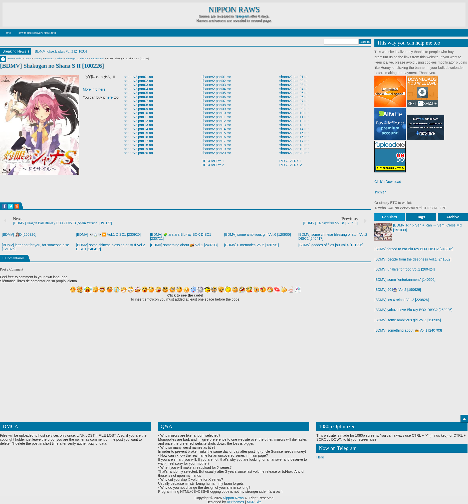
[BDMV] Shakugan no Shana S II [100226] (52, 65)
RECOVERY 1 (213, 161)
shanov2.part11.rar (138, 117)
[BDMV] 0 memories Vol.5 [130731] (251, 245)
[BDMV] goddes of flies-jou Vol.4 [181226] (330, 245)
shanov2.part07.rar (138, 101)
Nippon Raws (234, 9)
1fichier (380, 192)
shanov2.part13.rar (138, 125)
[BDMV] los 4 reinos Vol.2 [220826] (401, 300)
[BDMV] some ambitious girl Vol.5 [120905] (407, 320)
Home (7, 32)
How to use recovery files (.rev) (37, 32)
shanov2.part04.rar (138, 89)
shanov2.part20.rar (138, 153)
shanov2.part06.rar (138, 97)
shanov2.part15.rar (138, 133)
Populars (389, 217)
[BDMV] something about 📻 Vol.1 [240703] (184, 245)
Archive (452, 217)
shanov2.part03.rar (138, 85)
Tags (421, 217)
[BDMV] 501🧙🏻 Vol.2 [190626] (397, 290)
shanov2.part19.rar (138, 149)
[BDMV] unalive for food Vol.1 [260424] (404, 269)
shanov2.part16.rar (138, 137)
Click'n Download (387, 182)
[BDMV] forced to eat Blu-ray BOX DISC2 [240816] (413, 249)
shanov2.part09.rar (138, 109)
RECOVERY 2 (213, 165)
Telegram (242, 16)
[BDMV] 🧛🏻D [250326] (19, 234)
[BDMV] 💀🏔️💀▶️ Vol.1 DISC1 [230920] (108, 234)
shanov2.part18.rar (138, 145)
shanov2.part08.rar (138, 105)
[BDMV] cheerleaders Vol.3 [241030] (60, 51)
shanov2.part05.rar (138, 93)
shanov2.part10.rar (138, 113)
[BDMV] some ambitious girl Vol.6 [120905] (257, 234)
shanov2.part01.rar (138, 77)
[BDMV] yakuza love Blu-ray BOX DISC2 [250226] (413, 310)
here (109, 97)
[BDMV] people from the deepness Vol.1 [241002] (412, 259)
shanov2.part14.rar (138, 129)
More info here (94, 89)
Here (320, 457)
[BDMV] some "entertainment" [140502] (404, 280)
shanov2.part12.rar (138, 121)
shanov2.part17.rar (138, 141)
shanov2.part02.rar (138, 81)
